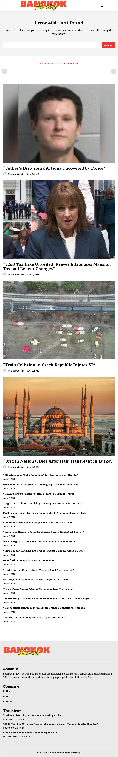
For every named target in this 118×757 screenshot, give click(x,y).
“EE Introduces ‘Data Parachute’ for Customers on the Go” (40, 474)
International (10, 737)
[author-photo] (5, 174)
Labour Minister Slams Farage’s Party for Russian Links (37, 522)
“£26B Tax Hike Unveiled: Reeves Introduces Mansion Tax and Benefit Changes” (57, 266)
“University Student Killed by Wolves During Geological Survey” (43, 531)
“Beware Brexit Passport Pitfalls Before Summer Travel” (39, 493)
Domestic (8, 719)
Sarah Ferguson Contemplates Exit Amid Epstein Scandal (39, 541)
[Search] (108, 45)
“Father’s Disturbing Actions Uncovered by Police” (54, 168)
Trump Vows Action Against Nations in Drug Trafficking (38, 588)
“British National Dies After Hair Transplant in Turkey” (59, 461)
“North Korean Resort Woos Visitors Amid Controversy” (38, 569)
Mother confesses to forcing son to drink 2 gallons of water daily (44, 512)
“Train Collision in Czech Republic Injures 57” (49, 364)
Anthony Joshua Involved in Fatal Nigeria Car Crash (35, 579)
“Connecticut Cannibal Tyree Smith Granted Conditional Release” (44, 607)
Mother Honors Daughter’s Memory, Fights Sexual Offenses (41, 484)
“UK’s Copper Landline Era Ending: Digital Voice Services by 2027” (44, 550)
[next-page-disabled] (113, 71)
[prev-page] (4, 71)
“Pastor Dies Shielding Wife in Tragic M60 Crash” (34, 617)
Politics (7, 728)
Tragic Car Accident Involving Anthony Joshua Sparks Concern (42, 503)
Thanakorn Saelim (16, 174)
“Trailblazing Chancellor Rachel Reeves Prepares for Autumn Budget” (47, 598)
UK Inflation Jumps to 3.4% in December (28, 560)
